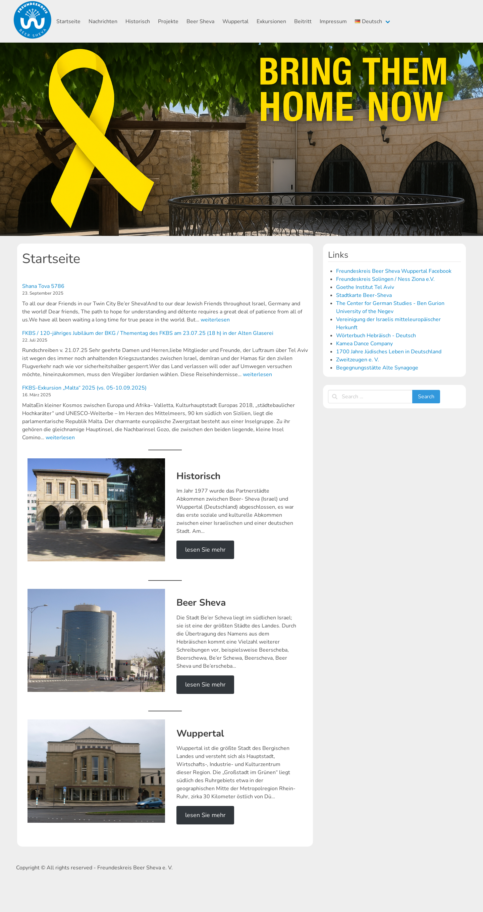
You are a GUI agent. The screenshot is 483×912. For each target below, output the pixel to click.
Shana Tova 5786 (43, 286)
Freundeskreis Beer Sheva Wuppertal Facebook (393, 271)
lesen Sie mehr (205, 550)
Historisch (137, 21)
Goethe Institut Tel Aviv (365, 287)
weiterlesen (215, 319)
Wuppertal (235, 21)
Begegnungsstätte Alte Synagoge (377, 367)
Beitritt (303, 21)
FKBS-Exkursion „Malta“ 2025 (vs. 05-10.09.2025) (84, 388)
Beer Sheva (200, 21)
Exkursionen (271, 21)
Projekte (168, 21)
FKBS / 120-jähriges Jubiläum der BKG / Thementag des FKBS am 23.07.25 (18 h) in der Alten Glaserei (147, 333)
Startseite (68, 21)
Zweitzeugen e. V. (357, 359)
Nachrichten (103, 21)
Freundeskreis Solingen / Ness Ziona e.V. (385, 279)
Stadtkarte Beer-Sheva (364, 295)
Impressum (333, 21)
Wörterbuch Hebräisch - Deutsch (376, 335)
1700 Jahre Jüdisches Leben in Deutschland (388, 351)
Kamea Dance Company (364, 343)
